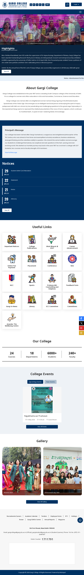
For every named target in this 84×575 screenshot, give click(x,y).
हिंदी (47, 5)
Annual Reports (50, 520)
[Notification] (80, 520)
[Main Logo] (14, 5)
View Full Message (11, 152)
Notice (13, 189)
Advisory (14, 199)
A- (40, 5)
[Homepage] (31, 4)
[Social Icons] (81, 318)
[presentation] (1, 29)
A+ (34, 5)
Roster (21, 520)
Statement (14, 180)
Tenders (44, 516)
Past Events (50, 382)
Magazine (61, 520)
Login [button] (76, 4)
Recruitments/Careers (14, 516)
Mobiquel (63, 572)
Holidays (74, 516)
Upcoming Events (35, 382)
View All (6, 71)
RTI (66, 516)
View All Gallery (42, 502)
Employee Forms (56, 516)
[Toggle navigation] (80, 12)
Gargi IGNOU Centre (34, 520)
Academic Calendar (31, 516)
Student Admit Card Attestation (21, 171)
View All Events (42, 427)
